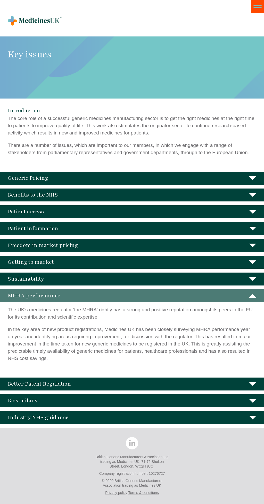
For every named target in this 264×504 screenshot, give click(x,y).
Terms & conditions (143, 493)
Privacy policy (116, 493)
